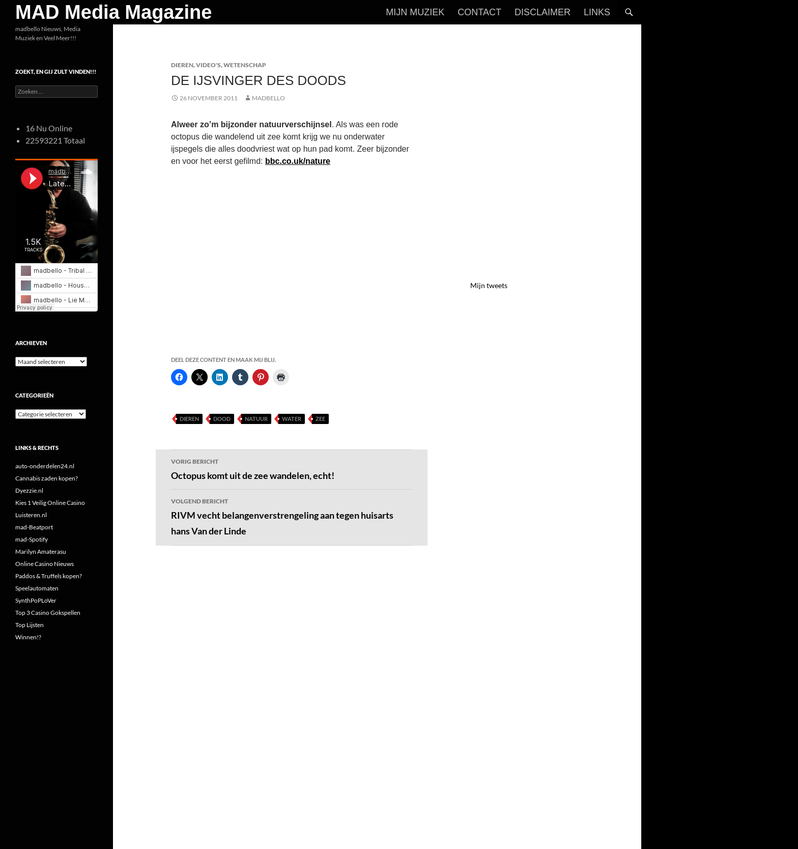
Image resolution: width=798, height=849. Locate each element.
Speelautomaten (37, 588)
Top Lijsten (29, 625)
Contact (479, 12)
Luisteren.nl (31, 515)
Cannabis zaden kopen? (46, 478)
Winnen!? (28, 637)
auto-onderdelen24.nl (44, 466)
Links (597, 12)
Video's (208, 65)
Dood (222, 418)
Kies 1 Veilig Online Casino (50, 502)
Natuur (256, 418)
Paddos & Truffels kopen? (48, 576)
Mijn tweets (488, 285)
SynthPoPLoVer (35, 600)
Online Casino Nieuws (44, 564)
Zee (320, 418)
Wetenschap (244, 65)
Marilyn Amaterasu (40, 551)
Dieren (182, 65)
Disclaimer (543, 12)
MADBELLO (268, 98)
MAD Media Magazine (113, 12)
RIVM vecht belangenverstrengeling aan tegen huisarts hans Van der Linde (291, 515)
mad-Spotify (31, 539)
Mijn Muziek (415, 12)
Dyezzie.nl (29, 490)
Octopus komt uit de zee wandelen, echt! (291, 468)
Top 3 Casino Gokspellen (47, 612)
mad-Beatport (34, 527)
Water (291, 418)
